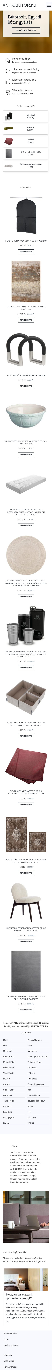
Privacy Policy (10, 1367)
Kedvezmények (11, 1345)
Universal (7, 1051)
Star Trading (9, 1090)
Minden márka (10, 1333)
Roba (5, 1040)
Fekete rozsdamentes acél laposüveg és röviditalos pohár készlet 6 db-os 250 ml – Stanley (26, 654)
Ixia (29, 1090)
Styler (30, 1106)
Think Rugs (8, 1101)
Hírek (6, 1339)
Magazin (8, 1355)
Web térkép (9, 1361)
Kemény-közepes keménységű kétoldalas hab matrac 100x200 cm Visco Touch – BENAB (26, 512)
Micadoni (7, 1106)
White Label (8, 1068)
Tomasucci (32, 1079)
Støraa (6, 1123)
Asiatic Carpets (35, 1040)
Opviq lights (8, 1117)
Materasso (32, 1051)
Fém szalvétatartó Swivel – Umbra (26, 375)
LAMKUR (7, 1112)
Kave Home (8, 1057)
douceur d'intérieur (36, 1101)
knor (5, 1045)
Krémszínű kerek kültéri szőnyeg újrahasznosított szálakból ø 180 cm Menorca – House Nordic (26, 583)
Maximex (32, 1117)
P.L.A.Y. (6, 1079)
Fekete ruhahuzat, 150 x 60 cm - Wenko (26, 241)
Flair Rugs (32, 1068)
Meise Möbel (9, 1062)
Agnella (6, 1084)
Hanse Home (34, 1095)
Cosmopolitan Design (37, 1057)
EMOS (31, 1123)
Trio (29, 1112)
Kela (30, 1045)
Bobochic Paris (34, 1062)
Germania (7, 1095)
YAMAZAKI (8, 1073)
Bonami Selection (36, 1084)
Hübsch (31, 1073)
